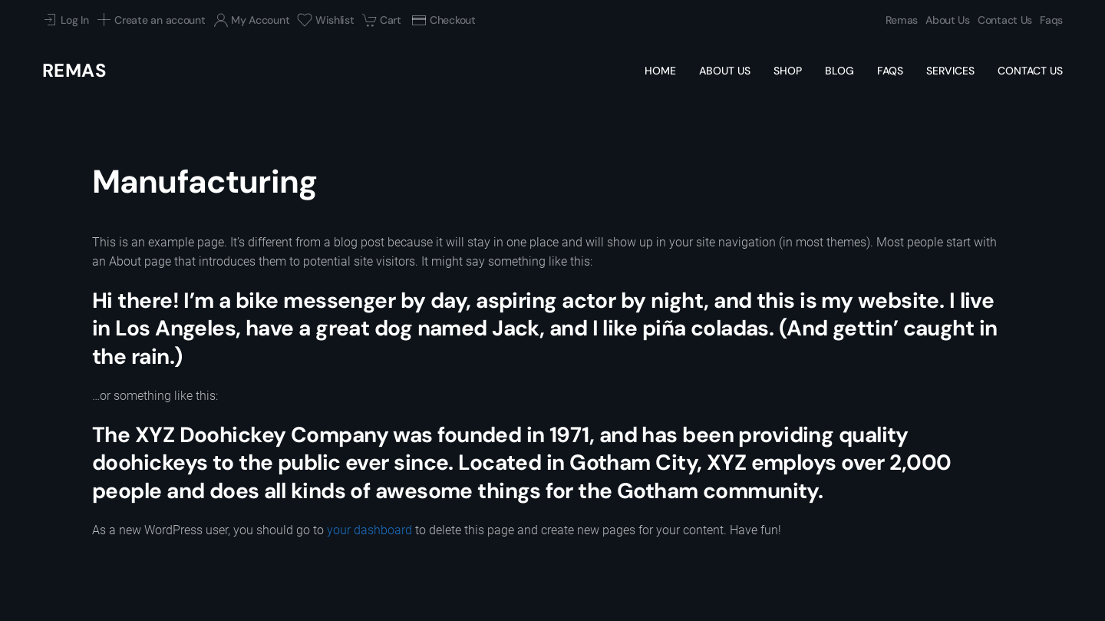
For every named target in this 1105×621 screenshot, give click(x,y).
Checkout (443, 20)
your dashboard (369, 530)
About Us (947, 20)
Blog (839, 71)
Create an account (151, 20)
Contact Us (1005, 20)
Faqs (1051, 20)
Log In (65, 20)
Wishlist (325, 20)
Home (660, 71)
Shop (788, 71)
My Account (251, 20)
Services (950, 71)
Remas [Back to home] (74, 70)
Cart (381, 20)
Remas (902, 20)
